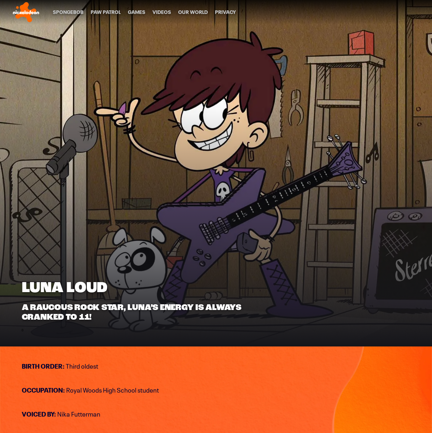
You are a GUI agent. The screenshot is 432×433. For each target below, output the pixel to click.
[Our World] (193, 12)
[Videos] (162, 12)
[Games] (136, 12)
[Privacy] (225, 12)
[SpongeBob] (68, 12)
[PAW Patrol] (105, 12)
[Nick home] (26, 12)
